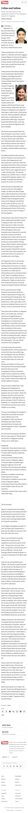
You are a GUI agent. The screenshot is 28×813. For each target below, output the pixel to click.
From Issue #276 (15, 21)
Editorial (3, 779)
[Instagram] (14, 766)
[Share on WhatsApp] (17, 711)
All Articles (18, 796)
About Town (18, 785)
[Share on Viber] (24, 711)
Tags (2, 796)
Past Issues (18, 793)
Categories (3, 793)
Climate (3, 782)
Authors (3, 798)
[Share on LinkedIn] (13, 711)
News (2, 776)
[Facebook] (4, 766)
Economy (3, 785)
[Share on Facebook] (6, 711)
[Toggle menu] (25, 2)
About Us (5, 757)
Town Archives (19, 798)
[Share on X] (2, 711)
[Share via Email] (2, 715)
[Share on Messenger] (9, 711)
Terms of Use (18, 810)
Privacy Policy (10, 810)
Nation (9, 705)
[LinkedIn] (17, 766)
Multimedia (18, 776)
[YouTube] (10, 766)
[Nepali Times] (4, 742)
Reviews (17, 782)
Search (17, 801)
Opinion (17, 779)
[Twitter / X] (7, 766)
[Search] (22, 2)
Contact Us (15, 757)
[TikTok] (20, 766)
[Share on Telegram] (20, 711)
